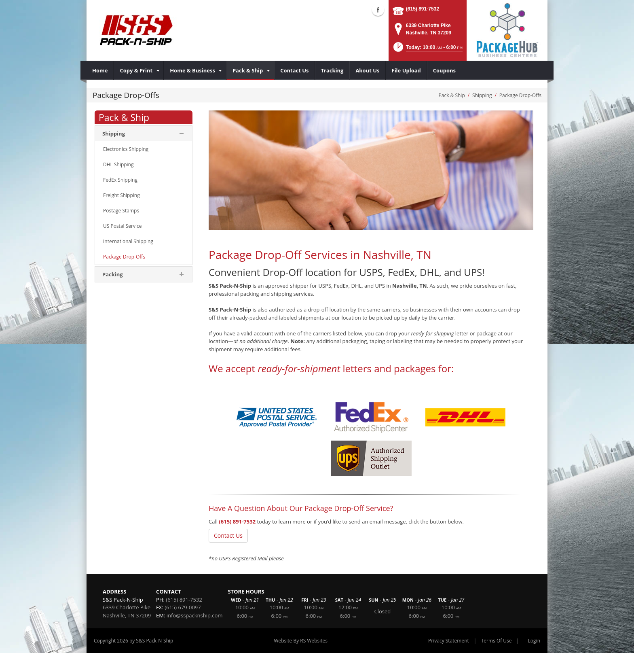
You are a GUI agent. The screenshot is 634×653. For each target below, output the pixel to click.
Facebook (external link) (378, 10)
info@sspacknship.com (195, 615)
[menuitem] (100, 70)
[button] (427, 49)
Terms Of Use (496, 640)
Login (534, 640)
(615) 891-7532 (422, 9)
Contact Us (228, 535)
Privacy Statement (448, 640)
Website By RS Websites (301, 640)
